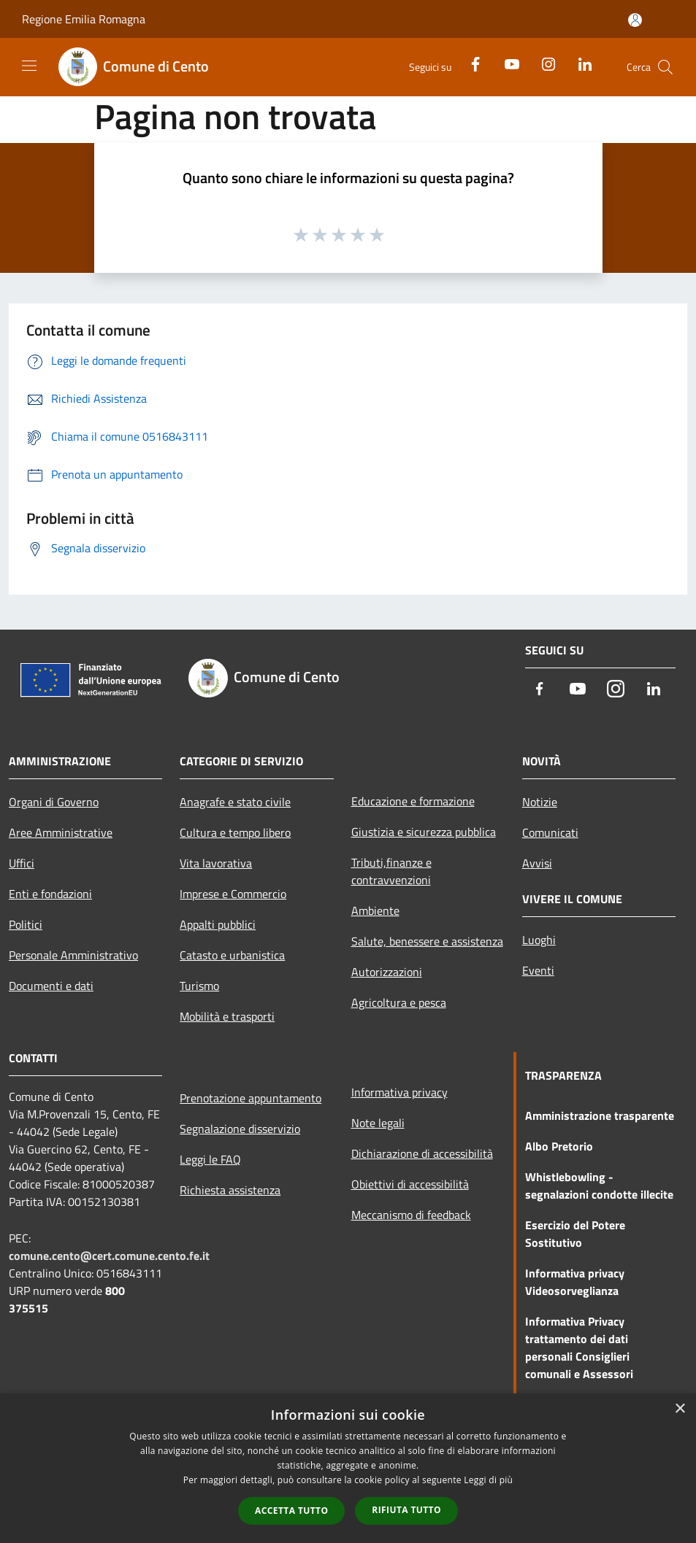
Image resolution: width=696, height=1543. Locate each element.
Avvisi (537, 863)
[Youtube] (506, 63)
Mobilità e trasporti (227, 1016)
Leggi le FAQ (210, 1159)
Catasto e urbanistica (232, 955)
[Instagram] (542, 63)
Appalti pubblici (218, 924)
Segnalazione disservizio (240, 1128)
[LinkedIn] (579, 63)
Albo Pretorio (559, 1146)
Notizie (539, 802)
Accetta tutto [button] (291, 1510)
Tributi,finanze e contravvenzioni (391, 871)
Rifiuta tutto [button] (406, 1510)
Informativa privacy (399, 1092)
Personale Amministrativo (73, 955)
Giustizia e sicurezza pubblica (423, 831)
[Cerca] (665, 67)
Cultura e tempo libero (235, 832)
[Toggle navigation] (29, 65)
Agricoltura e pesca (398, 1002)
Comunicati (550, 832)
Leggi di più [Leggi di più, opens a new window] (488, 1480)
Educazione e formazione (413, 801)
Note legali (378, 1123)
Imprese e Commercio (233, 893)
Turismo (199, 985)
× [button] (679, 1409)
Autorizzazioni (386, 972)
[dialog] (348, 1468)
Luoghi (539, 939)
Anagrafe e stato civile (235, 802)
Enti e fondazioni (50, 893)
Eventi (538, 970)
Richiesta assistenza (230, 1190)
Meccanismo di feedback (411, 1214)
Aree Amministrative (60, 832)
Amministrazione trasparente (599, 1115)
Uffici (21, 863)
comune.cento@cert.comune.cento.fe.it (109, 1255)
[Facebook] (469, 63)
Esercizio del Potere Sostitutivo (575, 1233)
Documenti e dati (51, 985)
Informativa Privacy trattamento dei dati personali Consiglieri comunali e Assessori (579, 1347)
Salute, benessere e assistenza (427, 941)
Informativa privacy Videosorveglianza (574, 1281)
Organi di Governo (54, 802)
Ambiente (375, 910)
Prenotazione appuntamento (250, 1098)
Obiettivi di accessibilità (410, 1184)
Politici (25, 924)
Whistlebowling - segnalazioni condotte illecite (599, 1185)
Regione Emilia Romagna (83, 19)
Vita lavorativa (216, 863)
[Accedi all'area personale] (635, 20)
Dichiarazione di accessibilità (422, 1153)
